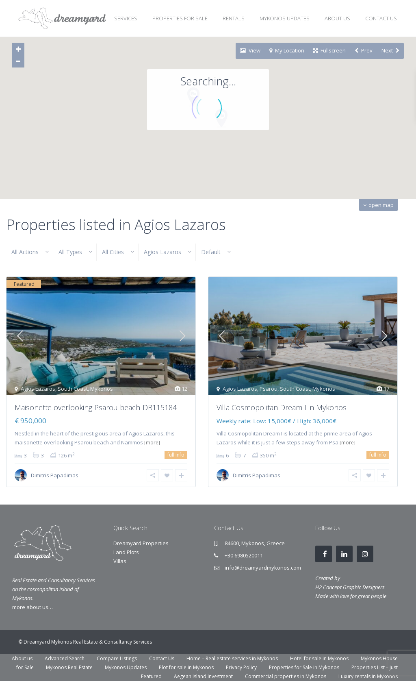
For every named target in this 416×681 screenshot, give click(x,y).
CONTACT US (381, 18)
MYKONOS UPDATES (285, 18)
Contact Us (161, 658)
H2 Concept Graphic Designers (350, 587)
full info (175, 454)
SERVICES (125, 18)
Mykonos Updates (126, 667)
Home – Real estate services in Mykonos (232, 658)
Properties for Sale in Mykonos (304, 667)
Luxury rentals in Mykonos (368, 676)
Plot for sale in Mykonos (186, 667)
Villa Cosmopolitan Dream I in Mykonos (282, 407)
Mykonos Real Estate (69, 667)
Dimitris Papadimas (54, 475)
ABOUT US (337, 18)
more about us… (32, 607)
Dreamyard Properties (141, 543)
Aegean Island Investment (203, 676)
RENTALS (234, 18)
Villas (119, 561)
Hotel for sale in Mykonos (319, 658)
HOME (91, 18)
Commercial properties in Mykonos (285, 676)
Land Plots (126, 552)
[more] (152, 442)
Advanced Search (64, 658)
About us (22, 658)
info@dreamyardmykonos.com (263, 567)
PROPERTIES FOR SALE (180, 18)
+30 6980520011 (244, 555)
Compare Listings (117, 658)
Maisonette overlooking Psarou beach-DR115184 (96, 407)
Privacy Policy (241, 667)
